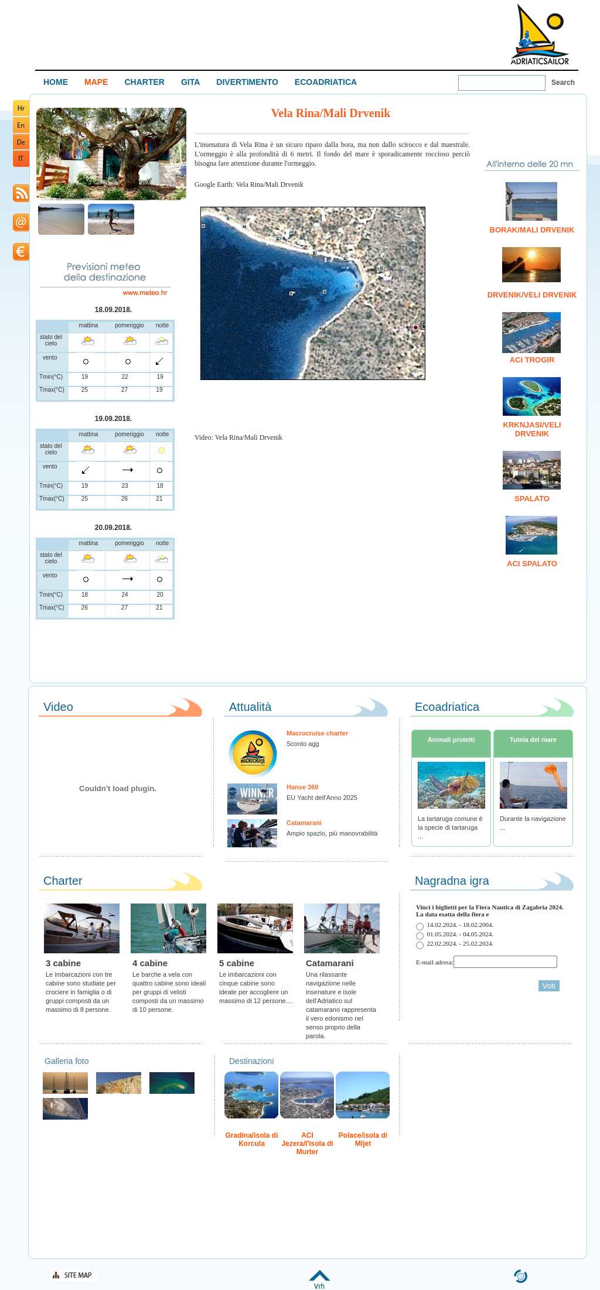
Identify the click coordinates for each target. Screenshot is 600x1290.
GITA (190, 82)
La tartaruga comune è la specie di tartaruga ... (450, 827)
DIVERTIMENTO (247, 82)
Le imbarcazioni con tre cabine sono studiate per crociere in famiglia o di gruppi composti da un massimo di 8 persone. (81, 992)
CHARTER (144, 82)
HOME (55, 82)
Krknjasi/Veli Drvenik (532, 429)
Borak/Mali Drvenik (532, 229)
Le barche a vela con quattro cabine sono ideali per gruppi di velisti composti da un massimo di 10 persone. (169, 992)
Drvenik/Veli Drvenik (532, 294)
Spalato (532, 498)
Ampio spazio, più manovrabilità (332, 833)
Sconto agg (303, 743)
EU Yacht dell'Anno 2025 (322, 797)
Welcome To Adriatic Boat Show (540, 33)
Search (563, 82)
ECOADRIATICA (326, 82)
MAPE (96, 82)
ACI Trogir (532, 359)
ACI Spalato (532, 563)
